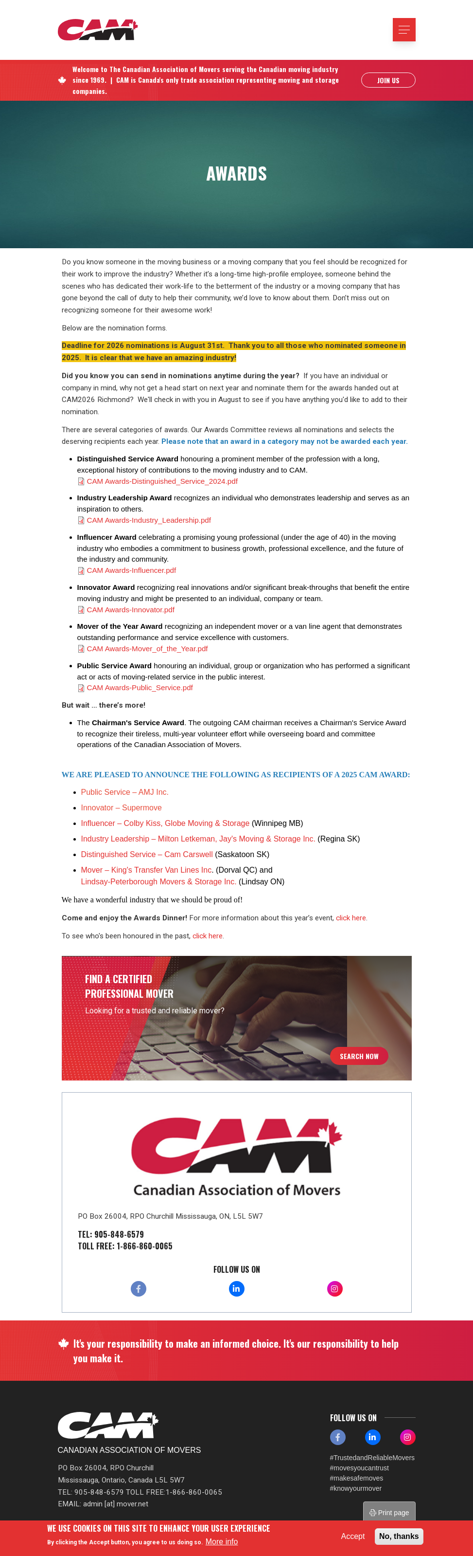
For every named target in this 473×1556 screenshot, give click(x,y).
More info (222, 1542)
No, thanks (399, 1536)
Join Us (388, 81)
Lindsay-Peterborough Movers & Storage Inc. (159, 882)
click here (351, 918)
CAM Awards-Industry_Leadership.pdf (149, 520)
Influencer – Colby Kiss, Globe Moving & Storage (165, 823)
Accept (353, 1536)
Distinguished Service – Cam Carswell (147, 854)
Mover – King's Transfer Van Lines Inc (146, 870)
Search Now (359, 1056)
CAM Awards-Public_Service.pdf (140, 687)
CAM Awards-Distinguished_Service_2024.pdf (162, 481)
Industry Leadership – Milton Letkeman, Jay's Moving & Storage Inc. (199, 839)
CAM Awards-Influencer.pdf (131, 570)
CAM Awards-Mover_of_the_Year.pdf (147, 648)
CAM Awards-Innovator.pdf (131, 609)
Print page (389, 1513)
